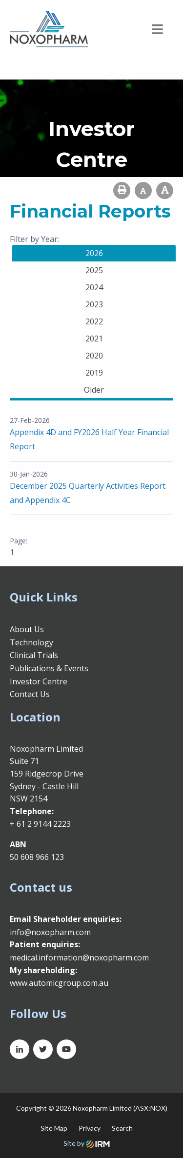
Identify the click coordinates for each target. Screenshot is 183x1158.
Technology (31, 642)
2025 (94, 270)
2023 (94, 304)
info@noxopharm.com (50, 932)
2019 (94, 372)
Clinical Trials (34, 655)
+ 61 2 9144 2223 (40, 824)
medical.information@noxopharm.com (79, 957)
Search (122, 1128)
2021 (94, 338)
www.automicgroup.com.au (59, 983)
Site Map (54, 1128)
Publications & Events (49, 668)
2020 (94, 355)
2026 (94, 253)
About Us (27, 629)
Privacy (90, 1128)
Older (94, 389)
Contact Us (30, 694)
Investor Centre (38, 681)
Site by (86, 1143)
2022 (94, 321)
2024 (94, 287)
